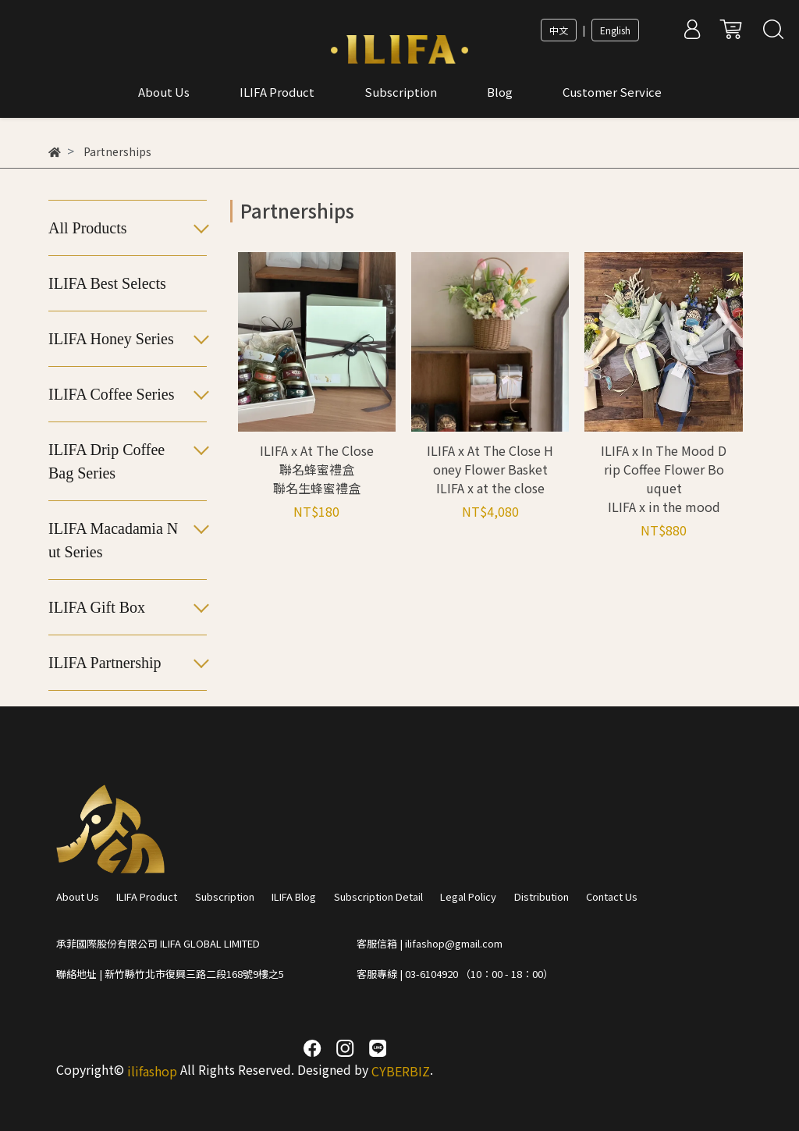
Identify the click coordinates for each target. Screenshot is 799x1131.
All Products (87, 228)
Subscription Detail (378, 896)
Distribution (541, 896)
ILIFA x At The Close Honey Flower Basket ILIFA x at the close (490, 469)
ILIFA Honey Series (111, 338)
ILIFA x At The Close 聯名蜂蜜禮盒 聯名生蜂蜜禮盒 (317, 469)
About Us (77, 896)
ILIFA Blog (294, 896)
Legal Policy (468, 896)
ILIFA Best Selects (107, 283)
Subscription (224, 896)
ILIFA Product (146, 896)
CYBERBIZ (400, 1071)
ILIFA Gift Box (96, 607)
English (615, 30)
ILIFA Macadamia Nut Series (113, 540)
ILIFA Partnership (105, 662)
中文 (558, 30)
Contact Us (611, 896)
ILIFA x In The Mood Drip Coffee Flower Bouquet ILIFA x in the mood (663, 478)
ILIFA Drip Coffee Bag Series (106, 461)
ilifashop (152, 1071)
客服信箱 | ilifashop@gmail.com (429, 943)
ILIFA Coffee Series (111, 394)
